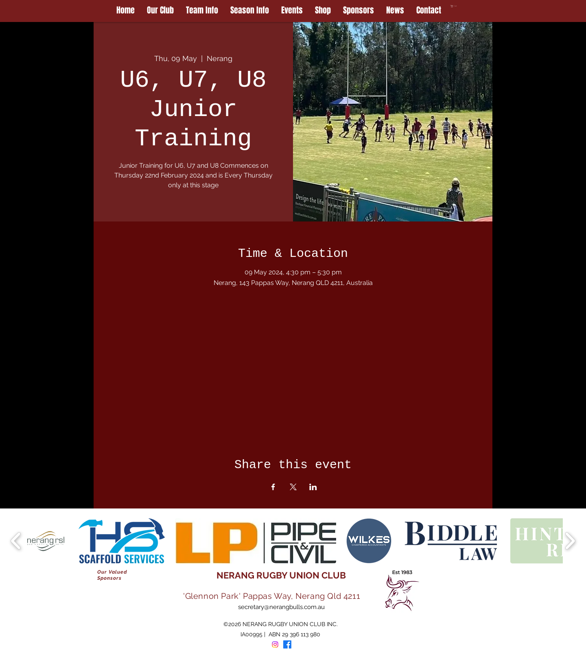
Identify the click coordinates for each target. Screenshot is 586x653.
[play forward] (570, 540)
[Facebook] (287, 644)
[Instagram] (275, 644)
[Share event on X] (293, 487)
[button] (471, 6)
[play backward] (16, 540)
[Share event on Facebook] (273, 487)
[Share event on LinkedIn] (313, 487)
